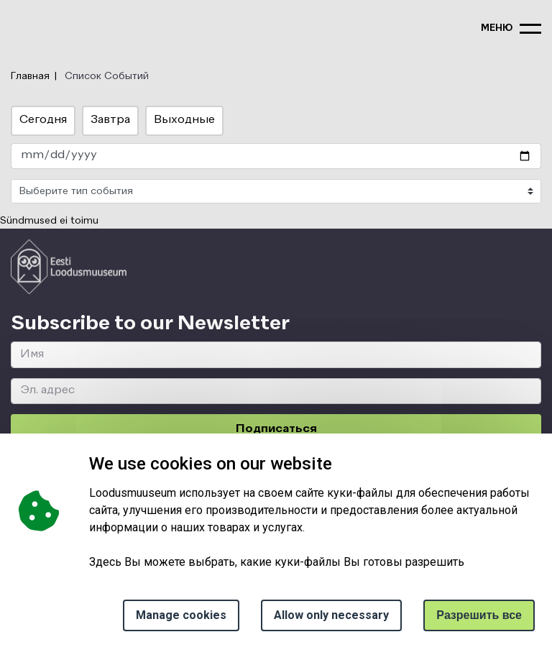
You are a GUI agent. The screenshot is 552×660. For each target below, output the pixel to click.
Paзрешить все (479, 615)
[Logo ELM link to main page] (68, 266)
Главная (30, 76)
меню (496, 28)
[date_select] (276, 156)
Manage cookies (181, 615)
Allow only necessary (331, 615)
